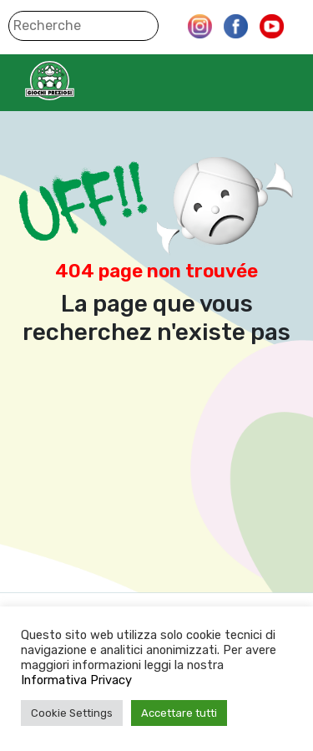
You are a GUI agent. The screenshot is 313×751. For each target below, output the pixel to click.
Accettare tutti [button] (179, 713)
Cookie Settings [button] (72, 713)
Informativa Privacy (76, 680)
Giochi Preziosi (82, 80)
